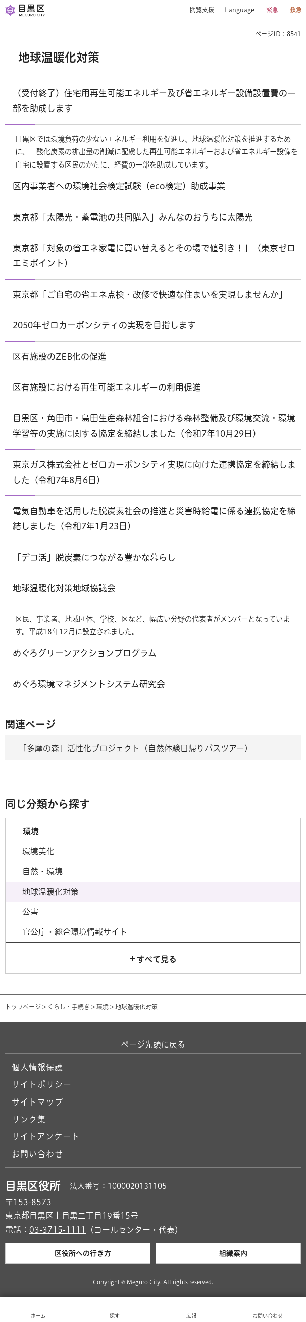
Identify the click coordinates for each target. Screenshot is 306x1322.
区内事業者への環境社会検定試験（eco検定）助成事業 (119, 186)
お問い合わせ (37, 1154)
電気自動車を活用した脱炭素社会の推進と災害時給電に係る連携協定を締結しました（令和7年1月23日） (154, 518)
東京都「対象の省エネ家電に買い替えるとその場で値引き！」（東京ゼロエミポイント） (154, 255)
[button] (198, 10)
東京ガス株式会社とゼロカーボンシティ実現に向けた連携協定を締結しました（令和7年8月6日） (154, 472)
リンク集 (29, 1119)
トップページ (23, 1007)
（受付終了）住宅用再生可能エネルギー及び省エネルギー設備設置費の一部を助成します (154, 101)
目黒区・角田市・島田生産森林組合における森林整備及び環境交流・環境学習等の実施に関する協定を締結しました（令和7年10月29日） (154, 425)
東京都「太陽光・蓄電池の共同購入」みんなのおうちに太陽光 (133, 217)
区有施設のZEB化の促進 (60, 356)
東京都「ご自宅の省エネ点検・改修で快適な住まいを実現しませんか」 (150, 294)
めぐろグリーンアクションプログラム (85, 653)
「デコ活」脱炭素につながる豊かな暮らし (94, 557)
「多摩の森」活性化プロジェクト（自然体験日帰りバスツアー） (135, 748)
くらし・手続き (68, 1007)
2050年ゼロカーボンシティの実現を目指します (104, 325)
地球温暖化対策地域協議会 (64, 588)
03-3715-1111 (57, 1230)
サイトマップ (37, 1102)
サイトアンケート (46, 1136)
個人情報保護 (37, 1067)
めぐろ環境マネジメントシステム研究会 (89, 684)
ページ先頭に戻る (153, 1044)
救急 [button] (296, 10)
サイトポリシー (42, 1084)
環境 (102, 1007)
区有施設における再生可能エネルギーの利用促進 (107, 387)
